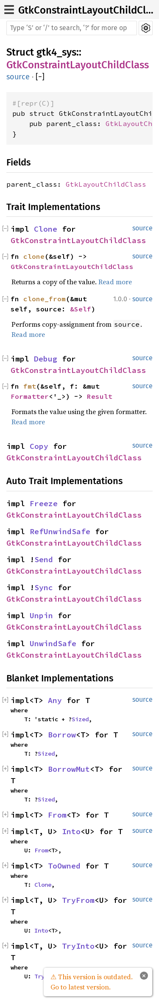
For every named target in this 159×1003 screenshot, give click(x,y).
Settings (146, 28)
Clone (45, 229)
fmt (29, 386)
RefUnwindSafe (60, 531)
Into (71, 831)
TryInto (78, 946)
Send (43, 559)
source (18, 76)
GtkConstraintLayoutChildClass (77, 65)
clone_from (44, 298)
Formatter (30, 396)
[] (40, 77)
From (57, 815)
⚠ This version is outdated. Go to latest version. (91, 982)
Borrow (62, 735)
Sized (80, 719)
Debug (45, 359)
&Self (80, 309)
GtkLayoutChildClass (106, 184)
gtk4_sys (56, 52)
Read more (115, 281)
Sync (43, 587)
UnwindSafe (53, 643)
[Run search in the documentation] (71, 28)
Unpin (41, 615)
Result (99, 396)
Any (55, 700)
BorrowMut (69, 769)
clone (34, 256)
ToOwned (64, 866)
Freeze (44, 503)
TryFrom (78, 900)
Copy (39, 446)
